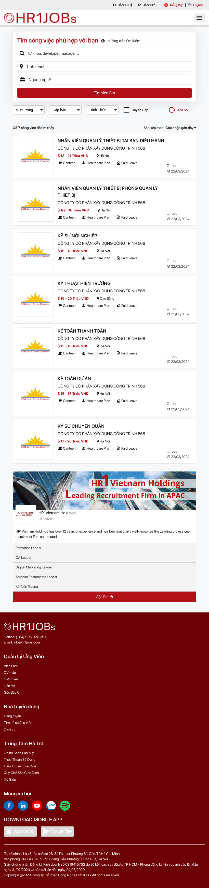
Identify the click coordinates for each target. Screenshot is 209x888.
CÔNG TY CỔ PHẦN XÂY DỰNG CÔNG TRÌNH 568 (101, 148)
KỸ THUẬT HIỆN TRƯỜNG (84, 283)
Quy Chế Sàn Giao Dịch (21, 773)
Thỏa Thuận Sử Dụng (19, 759)
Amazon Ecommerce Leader (36, 577)
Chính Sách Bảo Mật (19, 753)
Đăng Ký (146, 5)
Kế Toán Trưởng (27, 586)
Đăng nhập (123, 5)
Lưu (172, 166)
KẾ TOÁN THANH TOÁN (82, 331)
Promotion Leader (28, 548)
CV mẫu (10, 672)
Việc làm (104, 597)
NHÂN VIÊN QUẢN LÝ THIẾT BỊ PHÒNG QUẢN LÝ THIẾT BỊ (108, 191)
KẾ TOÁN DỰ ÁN (74, 378)
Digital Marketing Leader (34, 567)
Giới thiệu (11, 679)
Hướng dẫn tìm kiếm (120, 40)
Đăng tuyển (12, 716)
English (195, 5)
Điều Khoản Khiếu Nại (20, 766)
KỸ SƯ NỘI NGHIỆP (77, 235)
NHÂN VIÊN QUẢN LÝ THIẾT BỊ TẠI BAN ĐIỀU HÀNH (111, 140)
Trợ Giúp (10, 779)
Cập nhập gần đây (180, 128)
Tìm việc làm (104, 92)
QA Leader (23, 557)
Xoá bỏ (178, 110)
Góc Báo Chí (13, 692)
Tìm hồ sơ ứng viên (18, 723)
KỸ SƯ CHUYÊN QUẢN (81, 426)
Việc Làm (11, 666)
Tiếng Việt (174, 5)
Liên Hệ (9, 686)
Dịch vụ (9, 729)
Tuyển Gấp (136, 110)
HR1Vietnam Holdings (56, 512)
